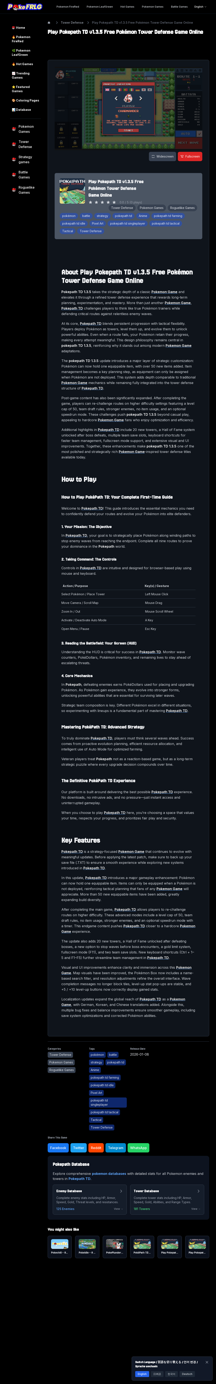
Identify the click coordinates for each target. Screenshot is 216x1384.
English (142, 1374)
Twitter (78, 1148)
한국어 (171, 1374)
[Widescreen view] (162, 156)
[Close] (207, 1362)
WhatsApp (138, 1148)
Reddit (96, 1148)
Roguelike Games (182, 208)
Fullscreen (190, 156)
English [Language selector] (200, 6)
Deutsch (187, 1374)
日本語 (157, 1374)
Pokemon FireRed (68, 6)
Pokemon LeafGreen (100, 6)
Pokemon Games (152, 6)
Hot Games (127, 6)
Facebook (58, 1148)
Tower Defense (72, 22)
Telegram (115, 1148)
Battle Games (179, 6)
